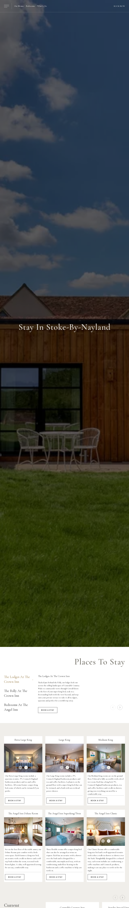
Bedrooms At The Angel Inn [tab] (18, 707)
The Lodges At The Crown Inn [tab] (18, 679)
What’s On (41, 6)
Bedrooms (30, 6)
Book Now (119, 6)
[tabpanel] (81, 691)
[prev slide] (112, 707)
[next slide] (119, 707)
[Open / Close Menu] (6, 6)
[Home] (64, 6)
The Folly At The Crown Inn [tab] (18, 693)
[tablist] (18, 690)
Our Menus (19, 6)
